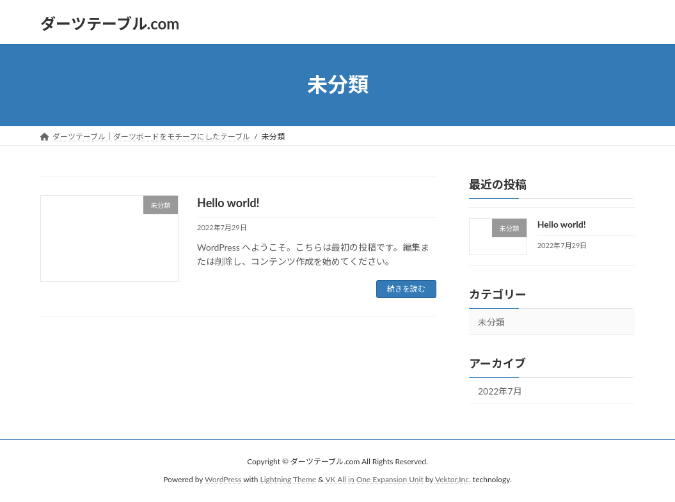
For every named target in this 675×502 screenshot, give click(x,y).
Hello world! (228, 203)
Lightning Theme (288, 479)
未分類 (491, 321)
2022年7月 (500, 390)
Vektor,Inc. (453, 479)
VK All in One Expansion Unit (374, 479)
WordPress (223, 479)
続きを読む (406, 289)
